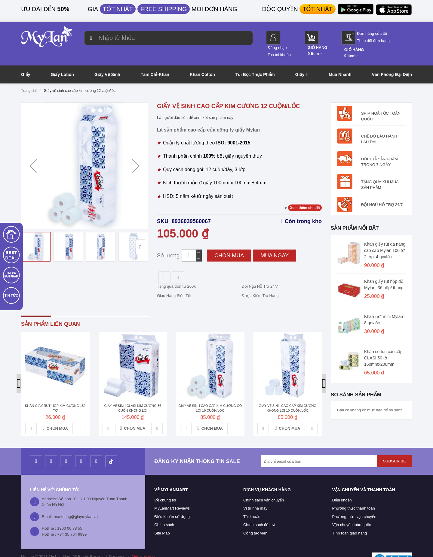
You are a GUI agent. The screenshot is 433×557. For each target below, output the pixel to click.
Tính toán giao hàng (349, 519)
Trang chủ (29, 77)
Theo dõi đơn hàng (395, 40)
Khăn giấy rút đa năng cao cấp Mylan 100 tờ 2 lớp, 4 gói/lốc (384, 236)
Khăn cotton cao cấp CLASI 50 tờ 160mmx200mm (383, 344)
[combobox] (163, 38)
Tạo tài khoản (301, 40)
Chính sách (164, 511)
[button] (33, 152)
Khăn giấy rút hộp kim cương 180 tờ (55, 394)
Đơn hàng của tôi (394, 33)
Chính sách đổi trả (259, 511)
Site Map (162, 519)
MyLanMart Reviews (172, 494)
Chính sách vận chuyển (263, 486)
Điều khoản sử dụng (172, 503)
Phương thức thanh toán (353, 494)
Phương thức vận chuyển (354, 503)
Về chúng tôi (165, 486)
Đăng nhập (299, 33)
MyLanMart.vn (144, 542)
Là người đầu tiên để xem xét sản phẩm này (195, 103)
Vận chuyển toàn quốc (351, 511)
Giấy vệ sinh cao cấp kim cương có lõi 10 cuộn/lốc (210, 394)
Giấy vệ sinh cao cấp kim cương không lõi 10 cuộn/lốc (287, 394)
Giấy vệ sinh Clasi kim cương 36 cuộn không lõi (132, 394)
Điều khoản (342, 486)
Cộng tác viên (255, 519)
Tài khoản (251, 503)
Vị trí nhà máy (255, 494)
